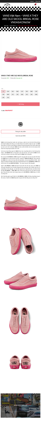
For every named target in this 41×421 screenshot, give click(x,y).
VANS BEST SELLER (20, 405)
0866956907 (9, 110)
